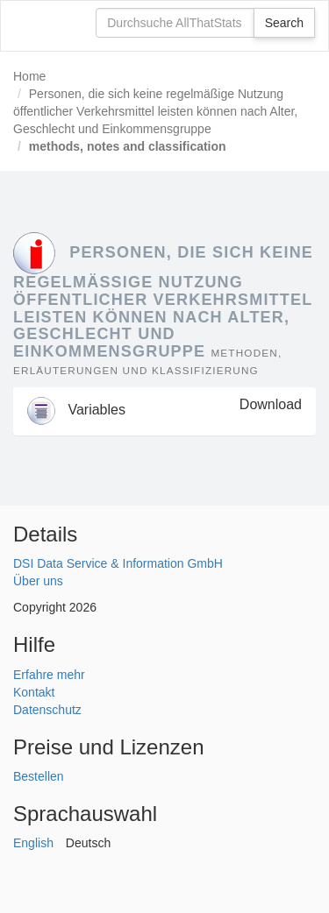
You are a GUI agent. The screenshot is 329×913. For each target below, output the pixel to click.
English (33, 843)
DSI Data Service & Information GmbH (118, 563)
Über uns (38, 581)
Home (29, 76)
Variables (76, 409)
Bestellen (38, 776)
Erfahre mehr (49, 675)
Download (271, 404)
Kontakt (33, 692)
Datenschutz (47, 710)
